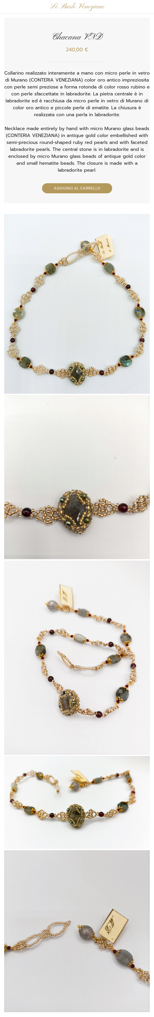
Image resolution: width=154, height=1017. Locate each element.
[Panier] (147, 7)
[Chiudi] (6, 6)
